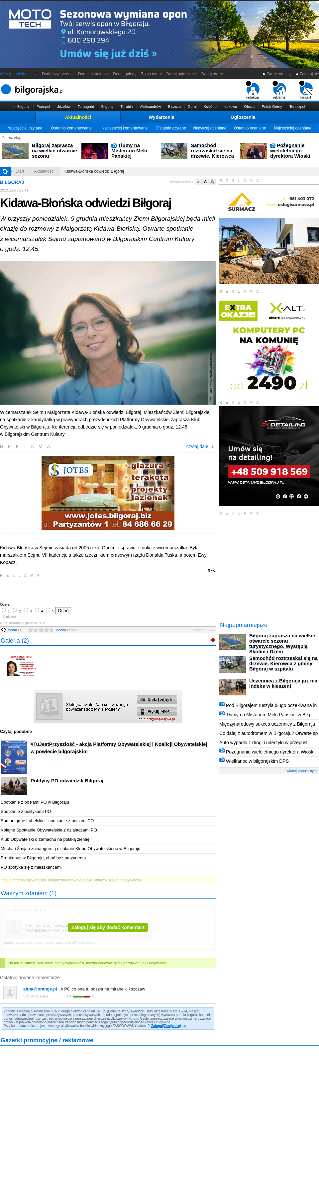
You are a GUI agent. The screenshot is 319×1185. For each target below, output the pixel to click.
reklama (279, 90)
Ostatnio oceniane (250, 128)
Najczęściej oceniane (292, 128)
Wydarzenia (161, 117)
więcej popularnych (302, 771)
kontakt (306, 90)
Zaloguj (157, 1026)
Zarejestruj (172, 1026)
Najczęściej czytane (24, 128)
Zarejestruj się (277, 74)
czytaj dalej (200, 446)
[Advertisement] (78, 589)
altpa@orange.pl (40, 989)
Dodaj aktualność (93, 74)
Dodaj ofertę (212, 74)
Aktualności (78, 117)
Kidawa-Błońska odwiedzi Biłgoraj (94, 171)
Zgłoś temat (151, 74)
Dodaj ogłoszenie (181, 74)
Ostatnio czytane (171, 128)
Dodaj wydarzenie (58, 74)
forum (15, 630)
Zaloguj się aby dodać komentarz (108, 927)
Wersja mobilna (13, 74)
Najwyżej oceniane (209, 128)
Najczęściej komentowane (125, 128)
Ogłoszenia (243, 117)
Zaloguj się (307, 74)
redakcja (253, 90)
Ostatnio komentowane (71, 128)
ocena (66, 630)
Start (20, 171)
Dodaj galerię (125, 74)
